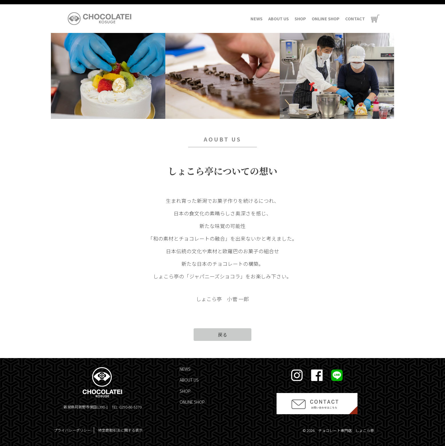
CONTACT (355, 18)
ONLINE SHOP (325, 18)
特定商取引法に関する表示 (120, 430)
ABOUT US (278, 18)
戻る (222, 334)
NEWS (257, 18)
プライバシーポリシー (72, 430)
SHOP (300, 18)
